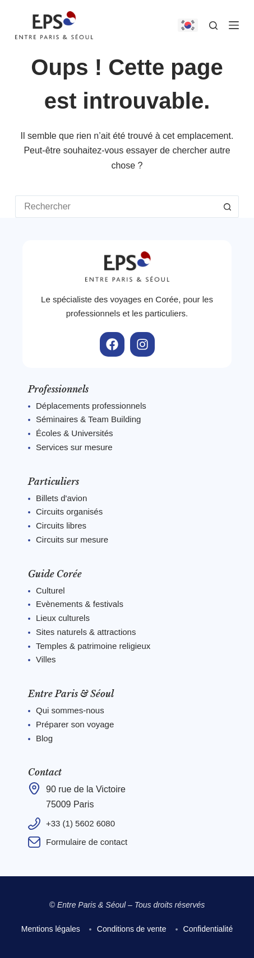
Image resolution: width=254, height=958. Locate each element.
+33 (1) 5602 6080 (80, 823)
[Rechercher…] (115, 206)
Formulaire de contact (86, 842)
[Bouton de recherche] (227, 206)
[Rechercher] (213, 25)
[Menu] (234, 25)
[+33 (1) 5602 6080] (34, 823)
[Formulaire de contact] (34, 842)
